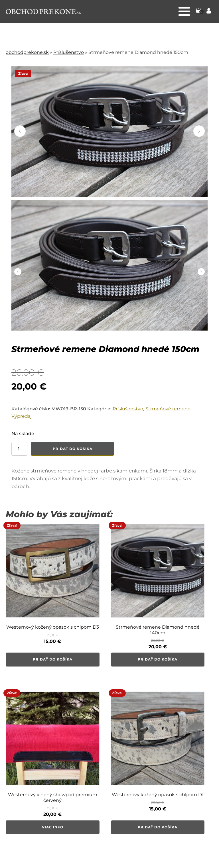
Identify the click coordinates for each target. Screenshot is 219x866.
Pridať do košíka (72, 449)
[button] (198, 11)
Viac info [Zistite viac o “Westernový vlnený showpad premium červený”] (52, 827)
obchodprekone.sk (27, 52)
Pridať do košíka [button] (52, 659)
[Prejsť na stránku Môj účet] (208, 11)
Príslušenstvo (68, 52)
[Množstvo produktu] (19, 449)
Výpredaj (21, 416)
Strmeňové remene (167, 408)
